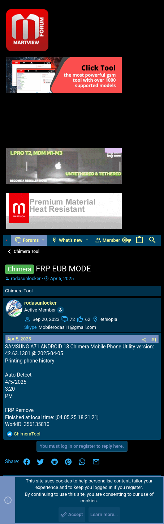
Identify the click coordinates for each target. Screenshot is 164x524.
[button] (43, 240)
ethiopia (108, 319)
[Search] (152, 240)
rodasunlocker (25, 278)
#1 (154, 340)
